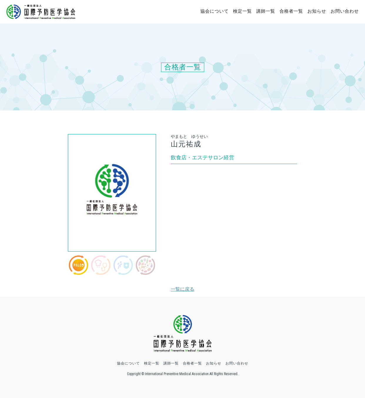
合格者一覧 (291, 11)
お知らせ (316, 11)
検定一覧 (242, 11)
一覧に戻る (182, 289)
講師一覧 (265, 11)
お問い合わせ (345, 11)
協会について (214, 11)
